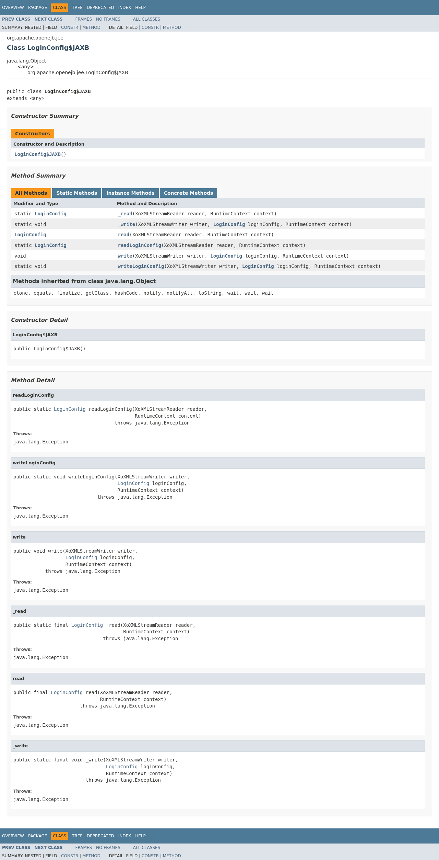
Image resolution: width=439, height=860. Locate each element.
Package (37, 7)
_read (125, 213)
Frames (83, 19)
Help (140, 7)
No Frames (108, 19)
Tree (77, 7)
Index (124, 7)
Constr (69, 27)
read (124, 234)
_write (126, 224)
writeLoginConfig (141, 266)
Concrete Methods (188, 193)
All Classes (146, 19)
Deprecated (100, 7)
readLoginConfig (139, 245)
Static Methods (76, 193)
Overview (13, 7)
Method (91, 27)
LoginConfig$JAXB (37, 154)
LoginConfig (51, 213)
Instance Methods (130, 193)
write (125, 256)
